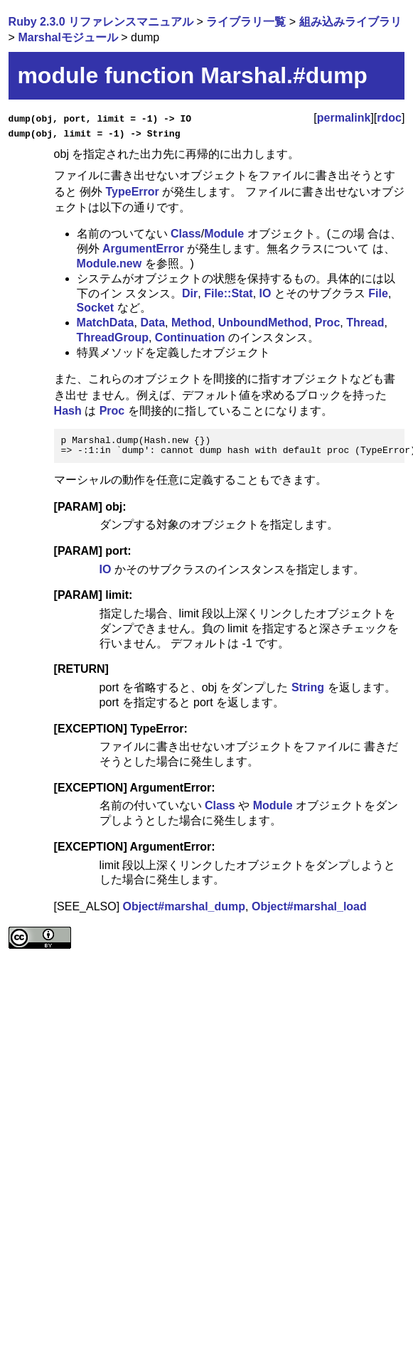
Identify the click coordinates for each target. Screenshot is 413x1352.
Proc (327, 322)
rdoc (389, 118)
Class (186, 234)
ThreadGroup (113, 337)
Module (224, 234)
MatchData (105, 322)
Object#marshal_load (309, 906)
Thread (365, 322)
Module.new (109, 263)
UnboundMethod (263, 322)
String (307, 687)
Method (191, 322)
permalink (344, 118)
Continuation (190, 337)
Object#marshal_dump (184, 906)
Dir (190, 293)
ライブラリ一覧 (246, 22)
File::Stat (228, 293)
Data (152, 322)
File (378, 293)
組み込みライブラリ (350, 22)
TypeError (132, 191)
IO (265, 293)
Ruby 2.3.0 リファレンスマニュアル (101, 22)
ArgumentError (143, 249)
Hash (68, 411)
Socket (95, 308)
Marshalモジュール (67, 37)
